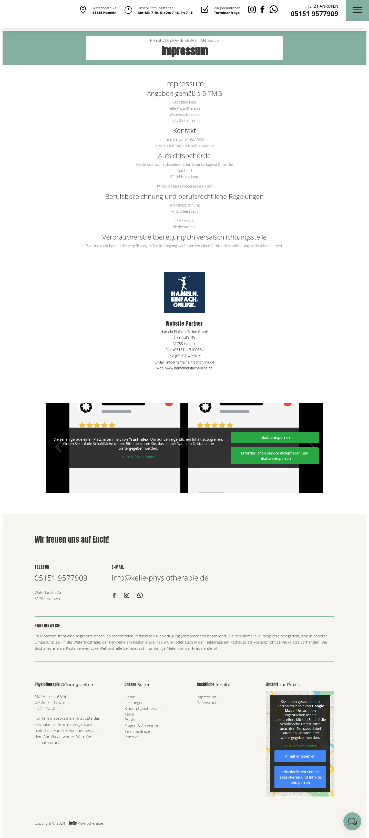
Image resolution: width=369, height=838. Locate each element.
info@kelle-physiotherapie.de (160, 578)
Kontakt (131, 736)
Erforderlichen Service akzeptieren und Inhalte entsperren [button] (275, 456)
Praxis (130, 719)
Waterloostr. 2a (104, 8)
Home (130, 696)
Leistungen (134, 702)
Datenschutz (207, 702)
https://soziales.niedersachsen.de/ (184, 186)
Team (129, 714)
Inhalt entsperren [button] (275, 437)
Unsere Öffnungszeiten (155, 8)
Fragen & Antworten (142, 725)
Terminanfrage (137, 731)
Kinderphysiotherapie (143, 708)
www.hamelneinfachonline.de (189, 368)
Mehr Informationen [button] (138, 456)
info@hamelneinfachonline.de (190, 362)
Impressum (206, 696)
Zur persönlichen (227, 8)
